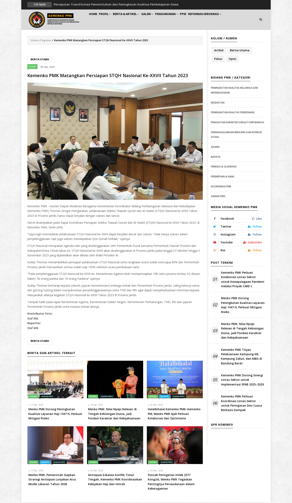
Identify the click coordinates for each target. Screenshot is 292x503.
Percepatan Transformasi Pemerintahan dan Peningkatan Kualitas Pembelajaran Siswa (116, 4)
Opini (232, 59)
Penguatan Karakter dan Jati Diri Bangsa (237, 122)
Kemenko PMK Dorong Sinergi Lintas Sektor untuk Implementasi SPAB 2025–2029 (242, 379)
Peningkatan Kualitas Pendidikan (232, 112)
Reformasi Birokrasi (225, 19)
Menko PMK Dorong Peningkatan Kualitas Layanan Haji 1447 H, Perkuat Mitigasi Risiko (243, 305)
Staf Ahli (32, 319)
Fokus (218, 59)
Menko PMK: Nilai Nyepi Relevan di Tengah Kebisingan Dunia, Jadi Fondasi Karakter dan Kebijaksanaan (242, 331)
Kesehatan (217, 103)
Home (95, 19)
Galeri (158, 19)
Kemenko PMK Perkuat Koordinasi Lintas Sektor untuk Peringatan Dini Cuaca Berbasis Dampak (241, 403)
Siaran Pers (47, 396)
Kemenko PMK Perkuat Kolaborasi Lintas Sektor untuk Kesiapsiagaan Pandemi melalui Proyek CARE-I (242, 279)
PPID (200, 19)
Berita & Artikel (134, 19)
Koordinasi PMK (221, 186)
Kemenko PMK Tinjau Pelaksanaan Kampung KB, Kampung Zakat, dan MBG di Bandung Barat (241, 356)
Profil (110, 19)
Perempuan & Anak (222, 176)
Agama (46, 40)
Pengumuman (180, 19)
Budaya (164, 396)
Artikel (218, 50)
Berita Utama (40, 59)
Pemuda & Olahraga (224, 166)
